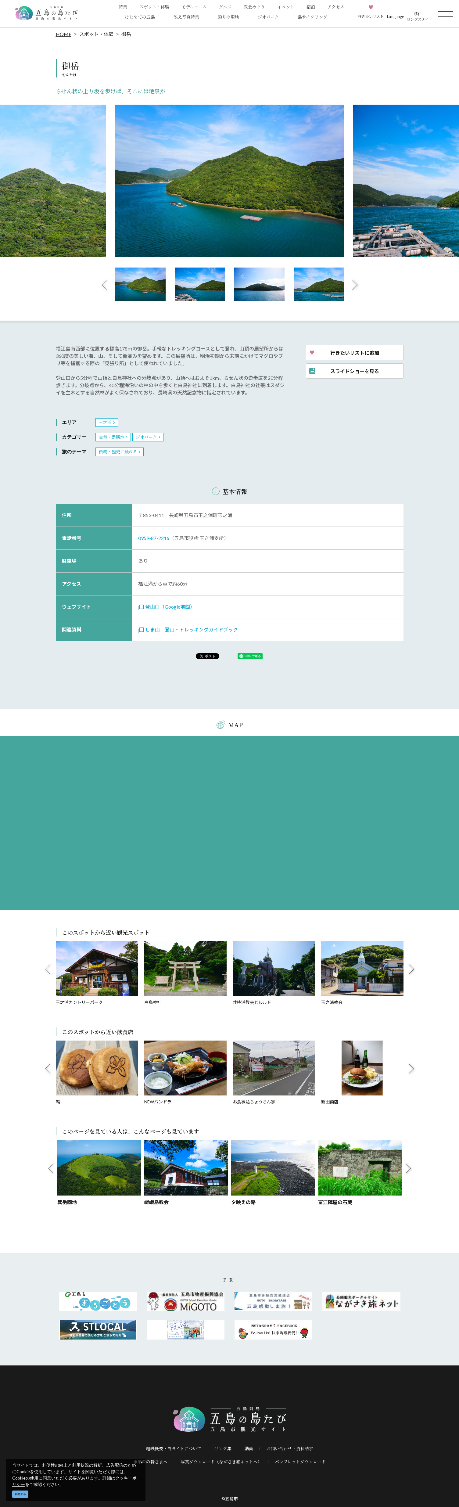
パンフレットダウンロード (300, 1461)
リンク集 (222, 1448)
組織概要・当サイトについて (173, 1448)
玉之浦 (105, 422)
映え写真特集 (186, 17)
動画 (249, 1448)
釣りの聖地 (228, 17)
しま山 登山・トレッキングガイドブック (188, 629)
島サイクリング (312, 17)
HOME (63, 34)
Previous (104, 285)
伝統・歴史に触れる (118, 451)
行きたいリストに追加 (354, 352)
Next (355, 285)
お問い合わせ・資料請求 (289, 1448)
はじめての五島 (140, 17)
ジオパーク (268, 17)
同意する (20, 1494)
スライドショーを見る (354, 371)
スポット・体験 (96, 34)
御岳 (126, 34)
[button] (395, 13)
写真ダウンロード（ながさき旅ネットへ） (221, 1461)
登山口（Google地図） (166, 607)
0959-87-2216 (153, 538)
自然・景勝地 (111, 437)
